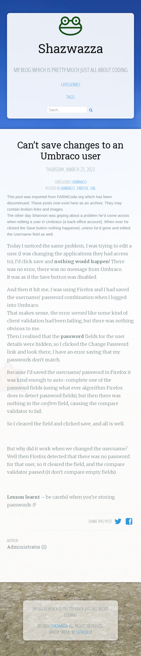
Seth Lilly (84, 632)
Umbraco (79, 182)
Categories (70, 84)
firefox (82, 188)
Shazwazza (70, 48)
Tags (70, 97)
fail (93, 188)
